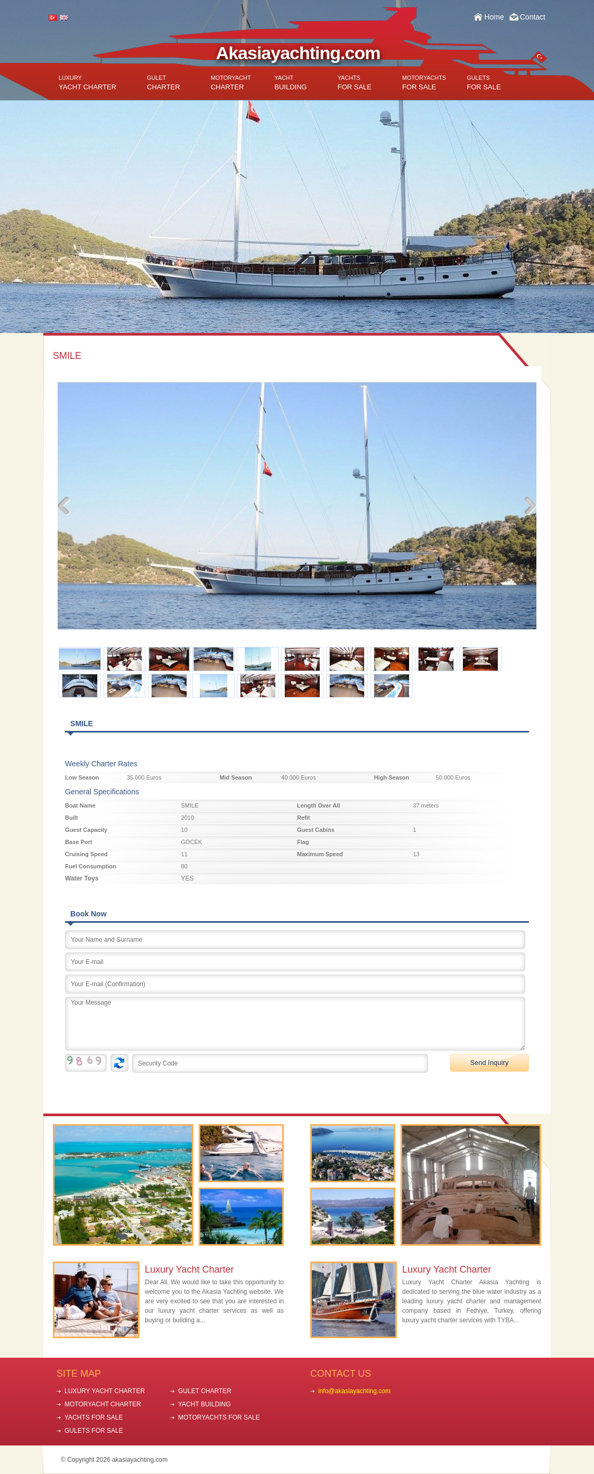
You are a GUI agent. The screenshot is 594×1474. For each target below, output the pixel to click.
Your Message (295, 1024)
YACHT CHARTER (87, 83)
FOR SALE (355, 83)
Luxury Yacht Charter (189, 1269)
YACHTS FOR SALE (93, 1417)
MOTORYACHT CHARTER (102, 1404)
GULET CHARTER (204, 1391)
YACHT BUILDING (204, 1404)
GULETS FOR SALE (93, 1430)
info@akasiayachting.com (354, 1391)
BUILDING (290, 83)
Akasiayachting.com (298, 53)
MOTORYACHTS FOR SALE (219, 1417)
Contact (532, 17)
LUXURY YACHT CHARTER (104, 1391)
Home (494, 17)
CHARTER (163, 83)
